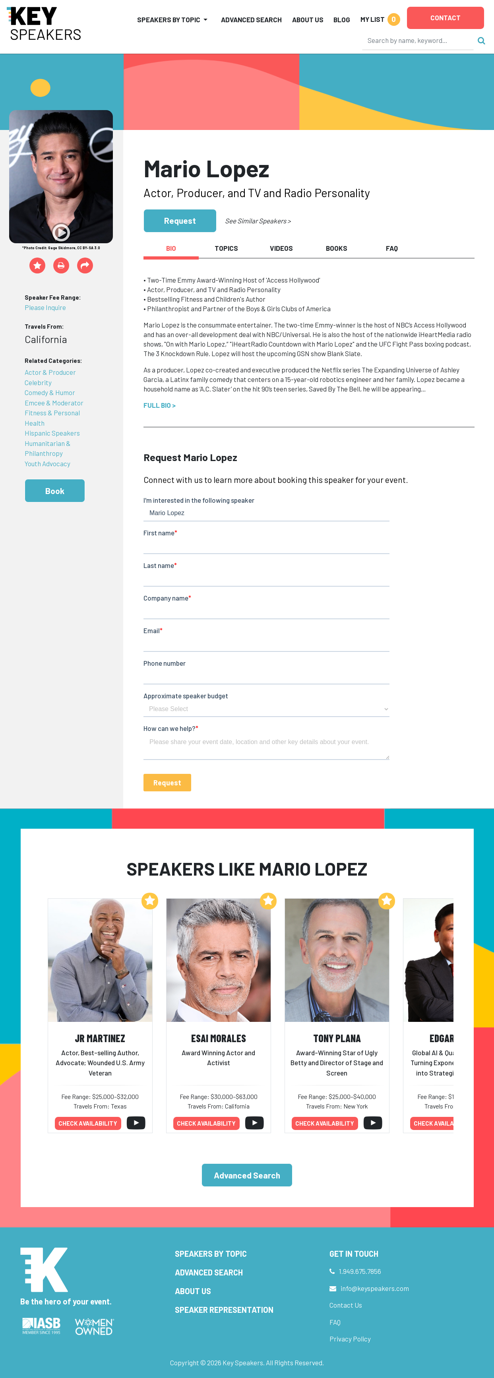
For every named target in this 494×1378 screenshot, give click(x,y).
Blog (341, 19)
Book (54, 491)
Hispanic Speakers (52, 433)
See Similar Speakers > (258, 221)
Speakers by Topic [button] (168, 19)
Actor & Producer (50, 372)
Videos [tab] (281, 248)
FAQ (335, 1322)
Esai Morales (218, 1038)
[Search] (418, 40)
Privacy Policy (350, 1339)
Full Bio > (159, 405)
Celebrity (38, 382)
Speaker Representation (224, 1309)
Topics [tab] (226, 248)
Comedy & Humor (50, 392)
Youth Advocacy (47, 463)
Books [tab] (336, 248)
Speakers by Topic (211, 1253)
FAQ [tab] (392, 248)
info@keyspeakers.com (375, 1288)
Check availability (87, 1123)
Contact (445, 17)
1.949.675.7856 (360, 1271)
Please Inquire (45, 307)
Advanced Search (251, 19)
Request (180, 220)
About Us (308, 19)
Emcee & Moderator (54, 403)
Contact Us (345, 1305)
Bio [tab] (171, 248)
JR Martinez (100, 1038)
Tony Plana (337, 1038)
